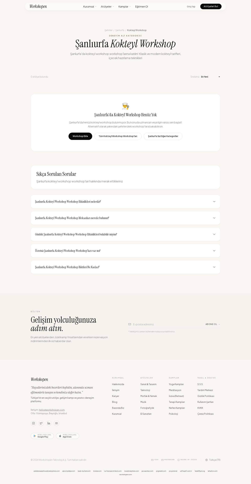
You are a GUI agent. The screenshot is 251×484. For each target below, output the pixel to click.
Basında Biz (118, 408)
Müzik (143, 402)
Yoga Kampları (176, 384)
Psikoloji (173, 414)
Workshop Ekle (80, 136)
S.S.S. (200, 384)
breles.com (97, 471)
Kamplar (125, 6)
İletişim (115, 390)
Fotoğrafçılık (147, 408)
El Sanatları (145, 414)
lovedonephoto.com (131, 471)
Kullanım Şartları (205, 402)
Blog (114, 402)
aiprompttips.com (68, 471)
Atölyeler (107, 6)
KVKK (200, 408)
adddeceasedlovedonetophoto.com (47, 471)
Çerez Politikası (205, 414)
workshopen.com (125, 474)
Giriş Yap (191, 6)
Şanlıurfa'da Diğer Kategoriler (163, 136)
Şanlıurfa (119, 30)
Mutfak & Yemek (148, 396)
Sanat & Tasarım (148, 384)
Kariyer (115, 396)
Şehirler (108, 30)
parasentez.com (147, 471)
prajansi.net (173, 471)
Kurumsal (90, 6)
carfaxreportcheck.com (112, 471)
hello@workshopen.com (52, 410)
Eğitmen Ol (141, 6)
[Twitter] (41, 423)
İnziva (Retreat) (176, 396)
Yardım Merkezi (205, 390)
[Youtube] (56, 423)
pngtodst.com (161, 471)
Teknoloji (145, 390)
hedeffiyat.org (200, 471)
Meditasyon (175, 390)
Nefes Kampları (177, 408)
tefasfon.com (212, 471)
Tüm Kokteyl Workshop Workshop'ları (118, 136)
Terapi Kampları (177, 402)
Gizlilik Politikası (205, 396)
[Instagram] (33, 423)
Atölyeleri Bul (211, 6)
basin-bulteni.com (84, 471)
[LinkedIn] (49, 423)
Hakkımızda (118, 384)
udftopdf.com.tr (186, 471)
